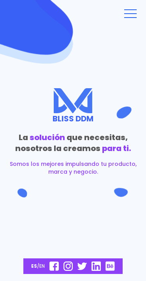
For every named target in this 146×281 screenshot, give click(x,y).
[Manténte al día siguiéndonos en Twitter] (82, 266)
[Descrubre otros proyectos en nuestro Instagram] (68, 266)
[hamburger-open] (130, 14)
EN (42, 266)
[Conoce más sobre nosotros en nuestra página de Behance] (110, 266)
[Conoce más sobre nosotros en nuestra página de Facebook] (54, 266)
